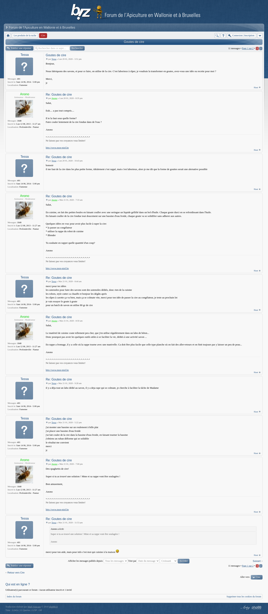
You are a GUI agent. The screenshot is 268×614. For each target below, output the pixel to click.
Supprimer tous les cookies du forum (244, 596)
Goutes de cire (134, 41)
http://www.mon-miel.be (57, 147)
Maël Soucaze (34, 606)
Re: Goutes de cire (59, 94)
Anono (24, 94)
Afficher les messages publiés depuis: (97, 561)
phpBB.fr (53, 606)
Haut (256, 87)
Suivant (257, 561)
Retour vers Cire (15, 572)
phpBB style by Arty (245, 607)
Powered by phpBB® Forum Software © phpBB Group (257, 607)
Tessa (25, 54)
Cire (258, 577)
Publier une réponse (21, 48)
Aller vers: (245, 577)
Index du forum (14, 596)
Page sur (248, 48)
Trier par (143, 561)
